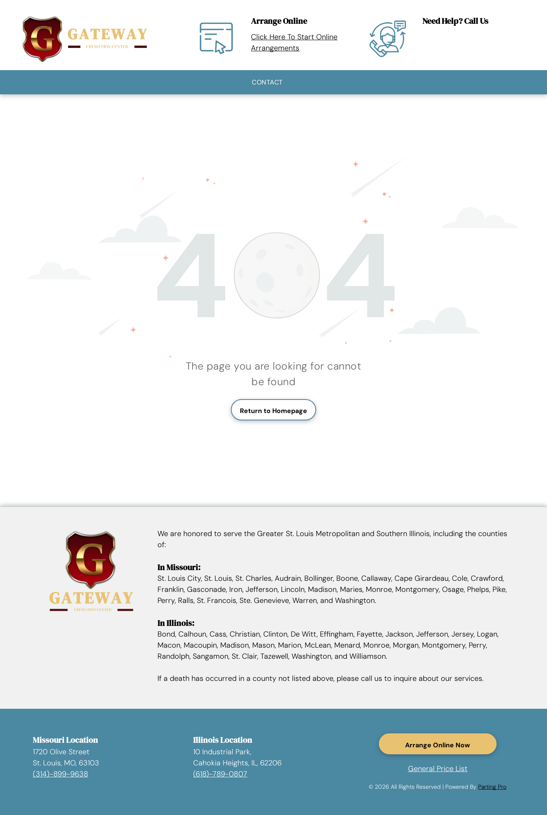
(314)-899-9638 (60, 774)
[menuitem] (267, 82)
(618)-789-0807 (220, 774)
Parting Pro (492, 786)
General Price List (437, 769)
